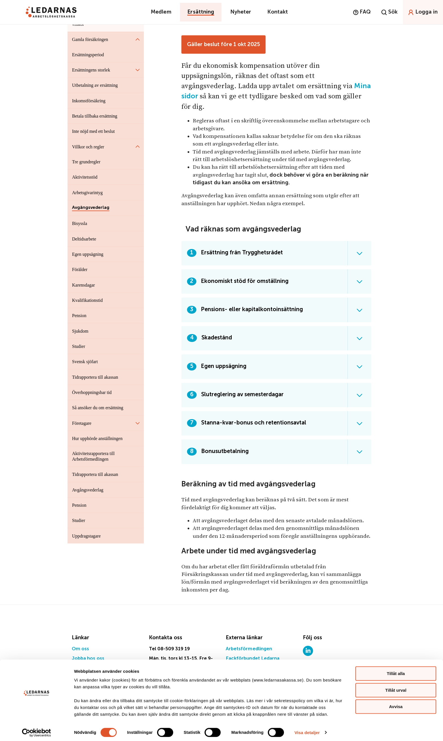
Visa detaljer (307, 729)
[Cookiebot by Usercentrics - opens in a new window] (36, 730)
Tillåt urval (396, 687)
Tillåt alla (396, 670)
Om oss (80, 649)
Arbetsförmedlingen (249, 649)
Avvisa (396, 703)
